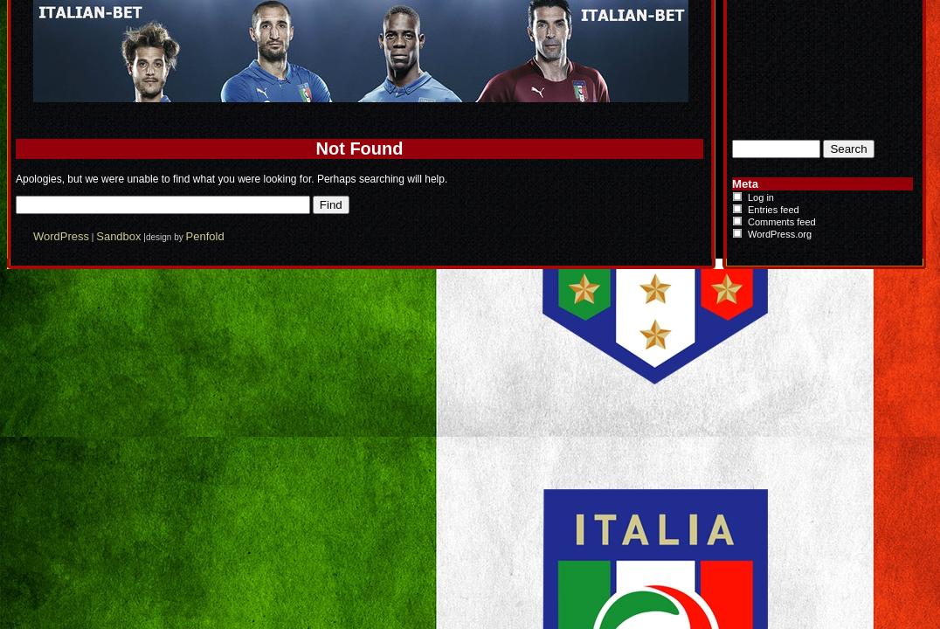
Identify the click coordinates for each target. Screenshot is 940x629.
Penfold (205, 236)
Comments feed (782, 222)
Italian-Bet (269, 16)
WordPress (61, 236)
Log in (761, 197)
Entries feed (773, 209)
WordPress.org (780, 234)
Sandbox (118, 236)
